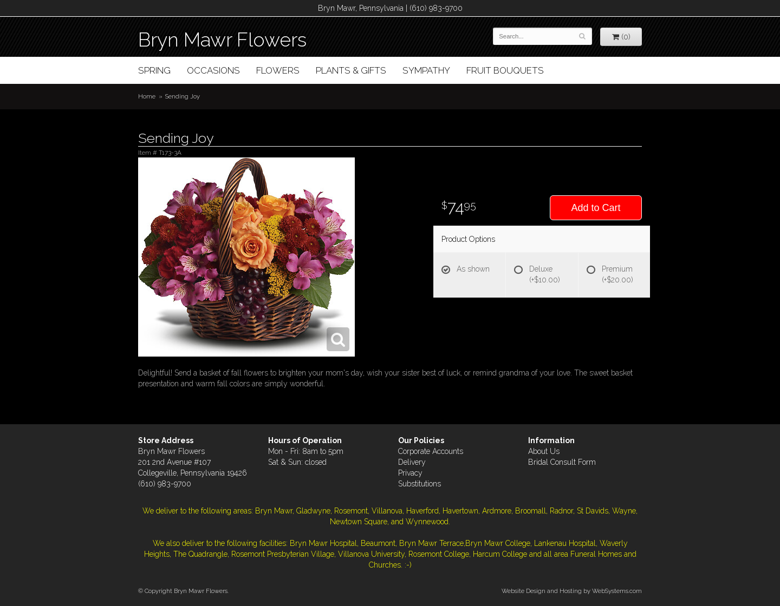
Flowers (278, 70)
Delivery (412, 462)
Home (146, 96)
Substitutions (419, 483)
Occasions (213, 70)
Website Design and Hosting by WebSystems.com (572, 591)
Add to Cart (595, 207)
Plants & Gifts (351, 70)
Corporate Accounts (430, 451)
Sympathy (426, 70)
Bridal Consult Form (562, 462)
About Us (544, 451)
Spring (154, 70)
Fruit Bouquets (505, 70)
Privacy (410, 473)
